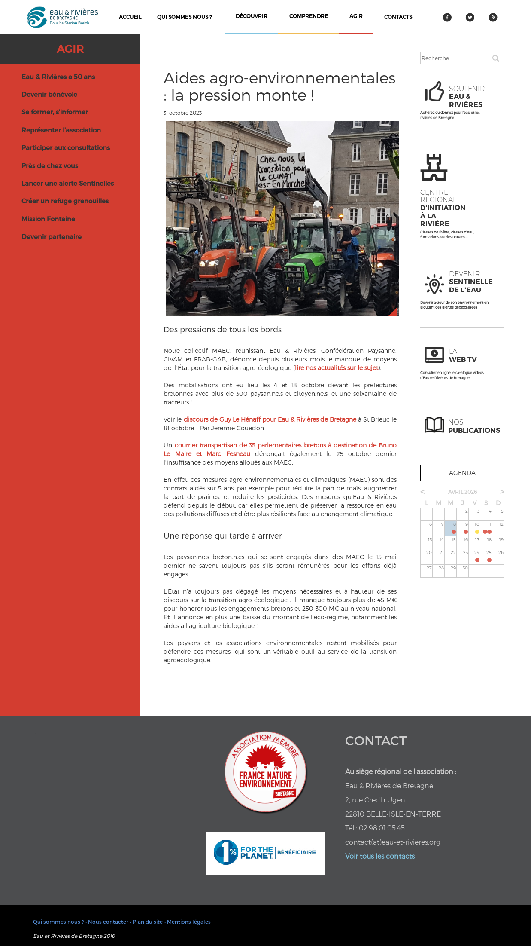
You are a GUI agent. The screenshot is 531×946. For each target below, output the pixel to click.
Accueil (130, 17)
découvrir (251, 16)
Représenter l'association (61, 130)
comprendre (308, 16)
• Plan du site (146, 921)
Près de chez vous (49, 165)
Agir (70, 48)
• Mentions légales (187, 921)
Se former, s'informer (54, 112)
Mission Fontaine (48, 219)
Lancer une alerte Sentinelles (67, 183)
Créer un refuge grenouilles (65, 201)
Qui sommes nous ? (184, 17)
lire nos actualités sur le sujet (336, 367)
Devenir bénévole (49, 94)
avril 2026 (462, 492)
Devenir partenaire (51, 236)
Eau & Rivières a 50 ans (58, 76)
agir (356, 16)
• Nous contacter (106, 921)
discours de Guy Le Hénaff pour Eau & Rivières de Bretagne (269, 419)
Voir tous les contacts (380, 856)
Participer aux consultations (65, 147)
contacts (398, 17)
